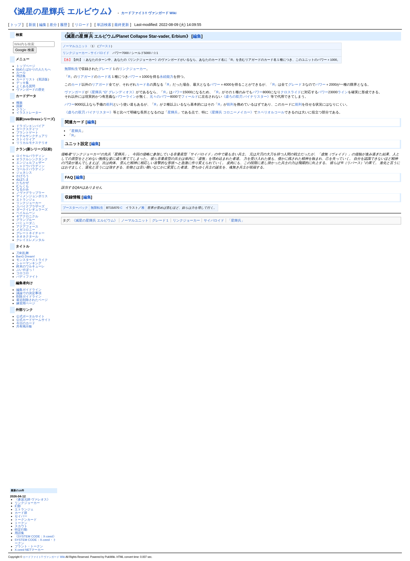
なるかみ (22, 189)
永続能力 (166, 77)
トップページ (25, 66)
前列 (109, 104)
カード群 (21, 512)
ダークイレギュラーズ (32, 209)
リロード (82, 25)
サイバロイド (99, 52)
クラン (21, 109)
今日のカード (25, 323)
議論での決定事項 (28, 293)
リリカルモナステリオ (32, 142)
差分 (53, 25)
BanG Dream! (25, 256)
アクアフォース (27, 226)
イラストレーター (28, 112)
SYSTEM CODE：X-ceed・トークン (35, 541)
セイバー (21, 516)
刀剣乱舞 (22, 253)
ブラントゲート (27, 132)
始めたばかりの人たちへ (33, 69)
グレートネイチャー (30, 233)
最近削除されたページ (32, 299)
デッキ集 (22, 82)
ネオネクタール (27, 236)
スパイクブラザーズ (30, 206)
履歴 (63, 25)
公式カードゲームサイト (33, 319)
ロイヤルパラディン (30, 155)
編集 (42, 25)
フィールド (189, 96)
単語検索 (104, 25)
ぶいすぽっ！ (25, 269)
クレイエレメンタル (30, 239)
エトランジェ (25, 199)
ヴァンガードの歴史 (30, 89)
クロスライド (290, 92)
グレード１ (160, 220)
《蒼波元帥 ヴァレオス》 (32, 499)
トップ (15, 25)
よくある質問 (25, 86)
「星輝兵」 (236, 220)
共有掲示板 (24, 326)
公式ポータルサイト (30, 316)
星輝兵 (173, 112)
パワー (133, 77)
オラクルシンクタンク (32, 159)
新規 (32, 25)
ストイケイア (25, 139)
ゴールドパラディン (30, 169)
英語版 (43, 79)
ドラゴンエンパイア (30, 126)
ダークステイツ (27, 129)
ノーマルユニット (75, 46)
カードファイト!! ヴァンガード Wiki (149, 13)
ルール (21, 72)
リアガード (85, 77)
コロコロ (22, 273)
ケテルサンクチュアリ (32, 136)
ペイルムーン (25, 212)
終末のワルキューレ (30, 266)
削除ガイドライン (28, 296)
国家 (19, 106)
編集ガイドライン (28, 289)
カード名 (104, 77)
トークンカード (26, 519)
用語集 (21, 76)
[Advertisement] (33, 407)
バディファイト (27, 276)
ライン (343, 92)
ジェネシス (24, 172)
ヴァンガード (74, 92)
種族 (19, 102)
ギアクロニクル (27, 216)
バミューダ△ (25, 223)
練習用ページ (25, 303)
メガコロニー (25, 229)
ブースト (105, 46)
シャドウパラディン (30, 166)
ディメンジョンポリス (32, 196)
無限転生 (71, 69)
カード (76, 84)
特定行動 (21, 529)
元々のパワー (160, 96)
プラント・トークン (29, 546)
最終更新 (121, 25)
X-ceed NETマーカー (29, 549)
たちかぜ (22, 182)
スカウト (21, 526)
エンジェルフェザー (30, 162)
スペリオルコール (270, 112)
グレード (105, 69)
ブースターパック (75, 207)
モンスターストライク (32, 259)
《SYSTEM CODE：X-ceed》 (35, 536)
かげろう (22, 176)
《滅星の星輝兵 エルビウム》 (62, 11)
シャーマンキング (28, 263)
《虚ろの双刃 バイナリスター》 (246, 96)
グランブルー (25, 219)
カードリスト (25, 79)
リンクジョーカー (28, 203)
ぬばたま (22, 179)
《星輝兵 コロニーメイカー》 (231, 112)
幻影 (18, 506)
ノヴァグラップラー (30, 192)
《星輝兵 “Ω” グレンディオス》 (112, 92)
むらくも (22, 186)
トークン (21, 523)
